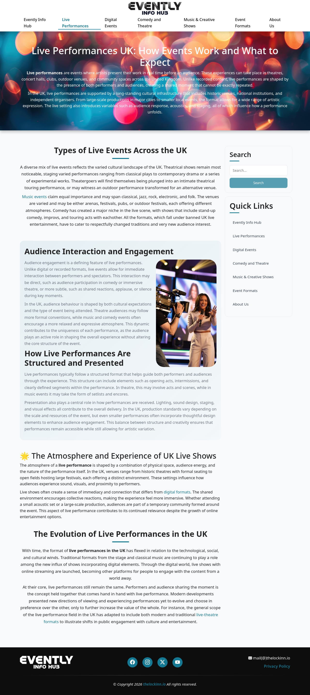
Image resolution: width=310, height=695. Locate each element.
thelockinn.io (154, 684)
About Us (274, 23)
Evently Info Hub (35, 23)
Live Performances (75, 23)
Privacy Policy (277, 666)
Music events (34, 196)
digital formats (177, 492)
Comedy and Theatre (149, 23)
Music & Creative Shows (199, 23)
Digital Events (111, 23)
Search (258, 182)
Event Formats (242, 23)
